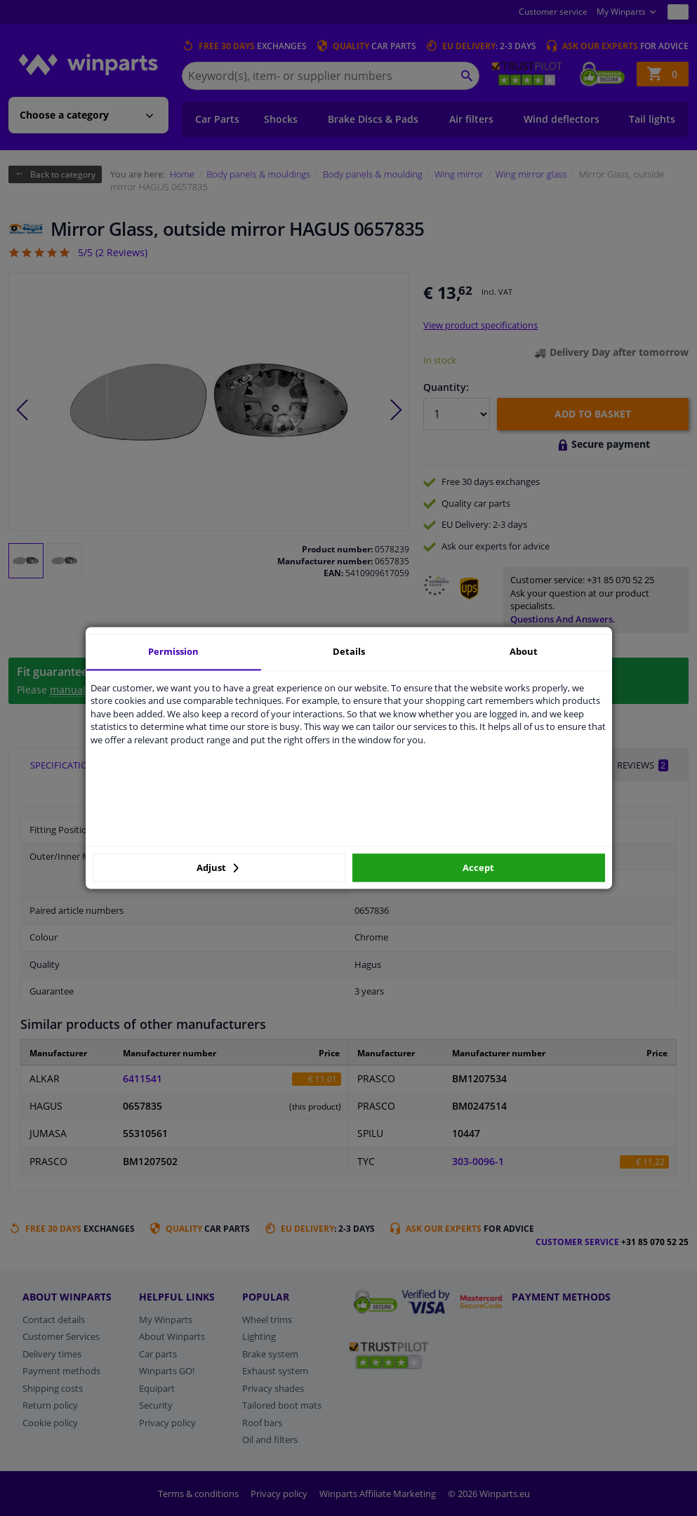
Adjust (218, 867)
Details (349, 651)
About (524, 651)
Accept (478, 867)
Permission (173, 651)
